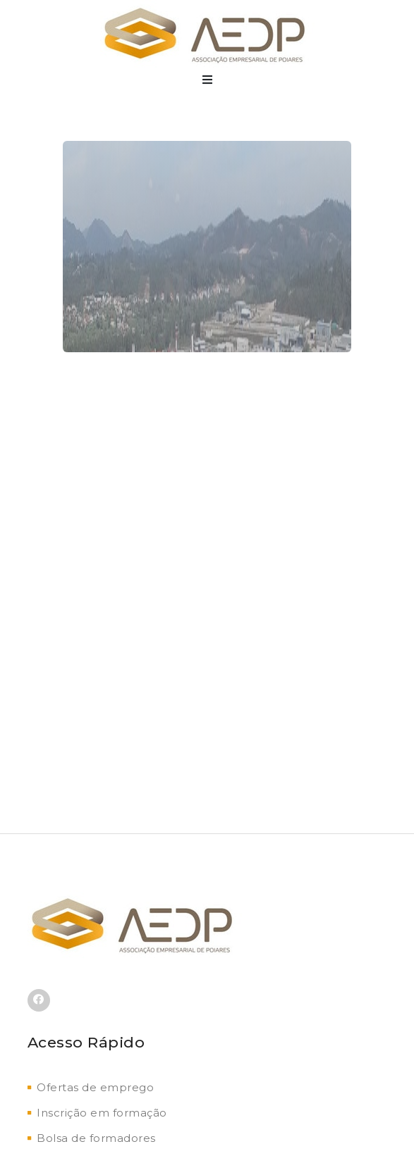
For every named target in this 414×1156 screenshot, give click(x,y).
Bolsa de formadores (92, 1138)
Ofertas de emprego (91, 1087)
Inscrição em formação (97, 1112)
